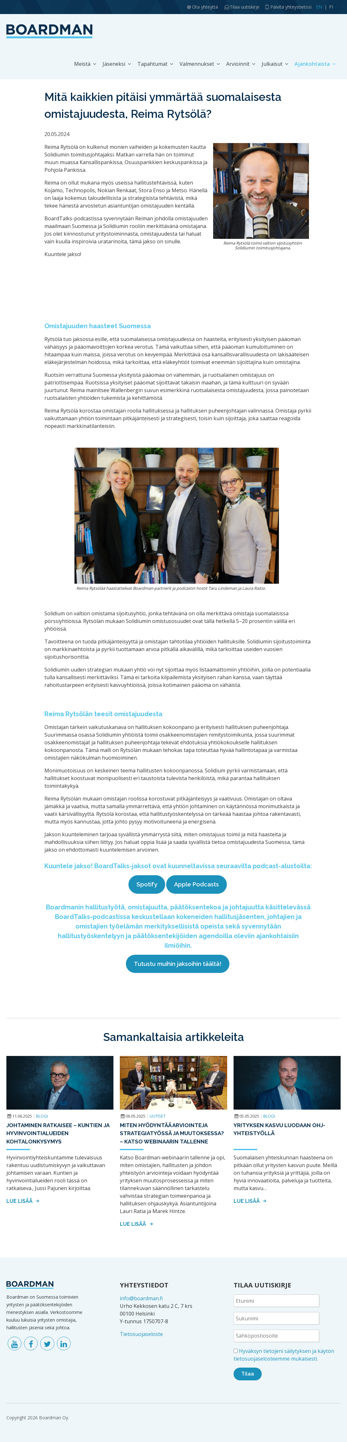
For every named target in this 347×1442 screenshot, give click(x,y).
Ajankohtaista (312, 63)
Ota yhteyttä (205, 7)
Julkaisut (272, 63)
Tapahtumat (152, 63)
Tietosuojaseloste (141, 1334)
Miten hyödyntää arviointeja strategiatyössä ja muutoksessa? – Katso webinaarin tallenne (172, 1133)
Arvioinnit (238, 63)
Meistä (82, 63)
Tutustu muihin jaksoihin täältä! (177, 963)
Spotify (146, 884)
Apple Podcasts (196, 884)
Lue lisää (23, 1201)
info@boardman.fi (141, 1298)
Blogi (42, 1116)
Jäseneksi (114, 63)
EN (319, 7)
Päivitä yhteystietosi (291, 7)
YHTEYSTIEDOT (144, 1285)
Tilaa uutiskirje (244, 7)
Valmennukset (197, 63)
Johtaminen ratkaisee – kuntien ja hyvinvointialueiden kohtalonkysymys (58, 1133)
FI (331, 7)
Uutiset (158, 1116)
